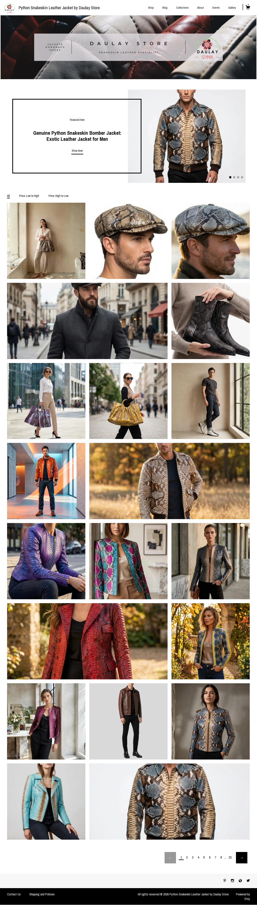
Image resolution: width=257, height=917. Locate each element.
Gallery (232, 7)
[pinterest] (225, 881)
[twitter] (248, 881)
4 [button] (242, 177)
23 (230, 857)
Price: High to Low (58, 196)
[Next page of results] (241, 857)
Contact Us (14, 894)
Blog (165, 7)
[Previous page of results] (170, 857)
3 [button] (238, 177)
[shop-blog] (241, 881)
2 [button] (234, 177)
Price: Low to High (29, 196)
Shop (151, 7)
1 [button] (230, 177)
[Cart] (248, 8)
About (200, 7)
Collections (182, 7)
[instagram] (233, 881)
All (8, 196)
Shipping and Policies (42, 894)
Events (216, 7)
